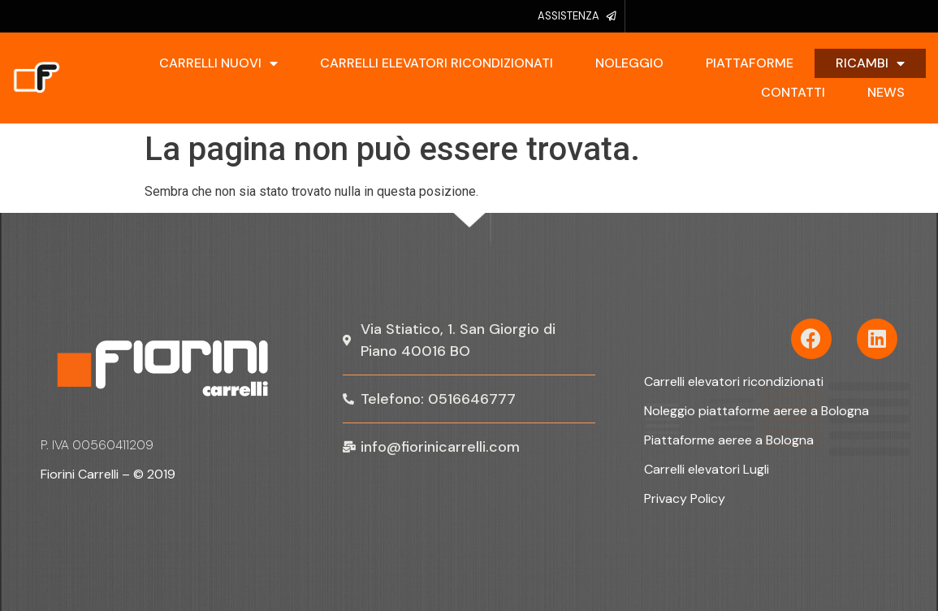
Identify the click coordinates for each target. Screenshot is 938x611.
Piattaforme (749, 63)
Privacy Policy (684, 498)
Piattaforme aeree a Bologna (729, 439)
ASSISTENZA (568, 16)
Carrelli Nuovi (218, 63)
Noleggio (629, 63)
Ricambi (870, 63)
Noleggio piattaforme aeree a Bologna (756, 410)
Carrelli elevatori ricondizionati (436, 63)
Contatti (793, 92)
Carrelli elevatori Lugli (706, 469)
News (886, 92)
